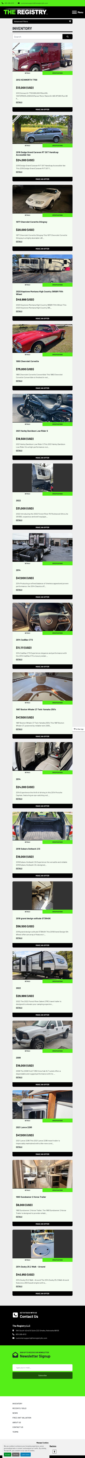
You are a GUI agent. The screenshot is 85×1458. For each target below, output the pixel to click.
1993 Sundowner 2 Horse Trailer (31, 1197)
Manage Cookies (42, 1443)
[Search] (37, 36)
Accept (7, 1454)
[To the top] (78, 729)
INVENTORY (17, 1403)
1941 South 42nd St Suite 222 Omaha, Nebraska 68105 (37, 1330)
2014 (18, 570)
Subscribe (42, 1375)
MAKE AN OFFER (42, 109)
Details (19, 102)
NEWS (15, 1413)
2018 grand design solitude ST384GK (33, 918)
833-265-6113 (9, 3)
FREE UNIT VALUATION (21, 1418)
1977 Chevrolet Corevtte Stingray (31, 222)
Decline (15, 1454)
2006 (18, 1057)
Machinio (53, 1446)
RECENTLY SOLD (19, 1408)
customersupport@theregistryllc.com (34, 3)
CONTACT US (17, 1427)
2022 (18, 500)
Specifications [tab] (57, 73)
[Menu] (74, 12)
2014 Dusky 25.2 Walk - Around (30, 1266)
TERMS (15, 1432)
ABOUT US (16, 1422)
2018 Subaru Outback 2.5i (28, 848)
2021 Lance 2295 (24, 1127)
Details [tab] (27, 73)
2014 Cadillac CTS (24, 639)
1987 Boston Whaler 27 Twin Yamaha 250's (36, 709)
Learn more (25, 1454)
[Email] (42, 1367)
